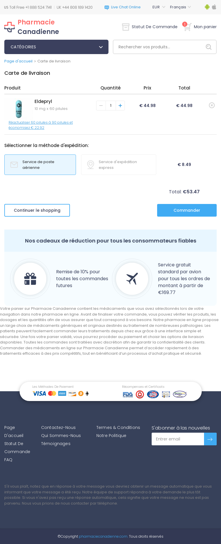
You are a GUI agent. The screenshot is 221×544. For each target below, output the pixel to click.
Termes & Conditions (118, 427)
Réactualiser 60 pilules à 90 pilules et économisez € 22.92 (41, 125)
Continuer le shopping (37, 210)
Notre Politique (111, 435)
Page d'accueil (18, 61)
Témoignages (56, 443)
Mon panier (200, 27)
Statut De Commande (150, 27)
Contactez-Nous (58, 427)
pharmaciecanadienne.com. (103, 536)
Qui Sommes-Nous (61, 435)
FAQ (8, 460)
